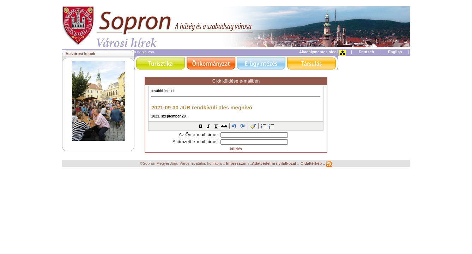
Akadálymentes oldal (318, 52)
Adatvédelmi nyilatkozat (274, 164)
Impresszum (238, 164)
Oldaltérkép (312, 164)
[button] (201, 126)
